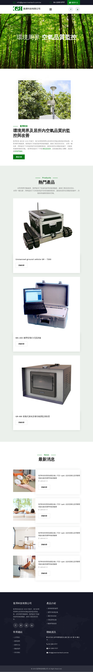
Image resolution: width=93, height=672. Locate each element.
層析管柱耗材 (52, 616)
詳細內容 (21, 265)
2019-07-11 (43, 481)
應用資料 (17, 641)
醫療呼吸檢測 (52, 624)
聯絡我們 (17, 649)
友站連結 (17, 652)
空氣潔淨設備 (52, 620)
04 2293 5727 (53, 648)
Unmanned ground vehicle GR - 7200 (33, 259)
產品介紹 (19, 157)
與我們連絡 (18, 151)
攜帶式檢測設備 (53, 612)
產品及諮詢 (47, 149)
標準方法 (17, 645)
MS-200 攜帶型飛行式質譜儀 (28, 338)
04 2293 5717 (59, 2)
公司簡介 (17, 637)
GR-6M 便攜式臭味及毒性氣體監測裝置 (33, 416)
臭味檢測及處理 (53, 608)
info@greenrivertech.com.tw (29, 2)
